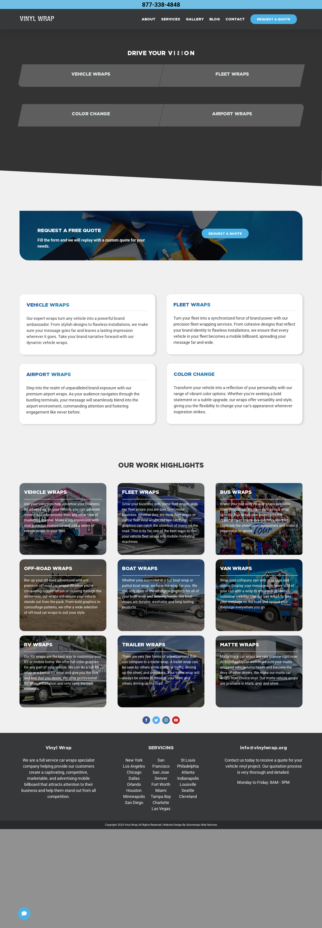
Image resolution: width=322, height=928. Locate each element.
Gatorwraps (193, 824)
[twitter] (156, 720)
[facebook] (146, 720)
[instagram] (166, 720)
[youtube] (176, 720)
